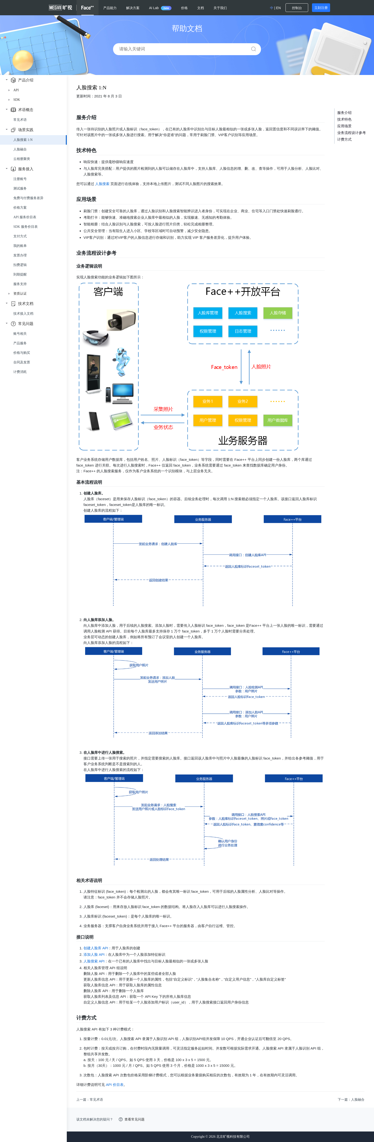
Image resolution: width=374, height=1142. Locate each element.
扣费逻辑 (20, 265)
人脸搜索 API (93, 961)
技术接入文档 (23, 313)
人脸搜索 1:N (23, 140)
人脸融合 (20, 149)
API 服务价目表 (24, 217)
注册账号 (20, 179)
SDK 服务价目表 (25, 226)
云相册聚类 (21, 159)
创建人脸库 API (95, 948)
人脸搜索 (102, 184)
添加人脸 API (93, 954)
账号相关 (20, 333)
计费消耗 (20, 372)
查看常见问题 (135, 1119)
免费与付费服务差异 (28, 198)
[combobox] (185, 49)
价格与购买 (21, 353)
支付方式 (20, 236)
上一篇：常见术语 (89, 1099)
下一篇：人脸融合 (351, 1099)
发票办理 (20, 255)
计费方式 (344, 139)
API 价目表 (114, 1085)
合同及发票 (21, 362)
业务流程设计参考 (351, 133)
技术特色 (344, 119)
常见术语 (20, 120)
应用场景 (344, 126)
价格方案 (20, 207)
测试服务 (20, 188)
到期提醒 (20, 274)
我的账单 (20, 246)
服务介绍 (344, 113)
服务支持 (20, 284)
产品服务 (20, 343)
